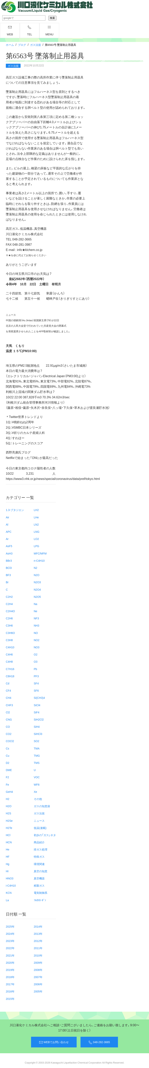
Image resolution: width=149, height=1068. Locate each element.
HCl (8, 835)
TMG (37, 755)
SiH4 (37, 727)
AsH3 (9, 553)
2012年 (38, 941)
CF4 (8, 690)
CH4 (8, 698)
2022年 (10, 948)
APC (8, 532)
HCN (9, 842)
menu (49, 30)
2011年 (38, 948)
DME (9, 770)
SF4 (36, 683)
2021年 (10, 955)
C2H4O (10, 611)
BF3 (8, 575)
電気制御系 (40, 893)
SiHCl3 (38, 734)
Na (35, 604)
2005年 (38, 991)
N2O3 (37, 582)
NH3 (36, 625)
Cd (7, 683)
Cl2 (8, 712)
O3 (35, 661)
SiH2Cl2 (39, 719)
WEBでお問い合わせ (54, 1042)
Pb (35, 669)
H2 (7, 799)
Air (7, 517)
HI (7, 871)
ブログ (22, 45)
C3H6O (10, 633)
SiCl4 (37, 705)
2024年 (10, 934)
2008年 (38, 970)
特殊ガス (39, 856)
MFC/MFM (40, 553)
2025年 (10, 926)
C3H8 (9, 640)
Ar (7, 539)
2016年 (10, 991)
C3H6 (9, 625)
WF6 (37, 784)
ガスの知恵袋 (42, 806)
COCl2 (10, 741)
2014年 (38, 926)
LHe (36, 517)
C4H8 (9, 661)
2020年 (10, 962)
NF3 (36, 618)
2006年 (38, 984)
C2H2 (9, 597)
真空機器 (39, 878)
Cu (7, 755)
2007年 (38, 977)
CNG (9, 719)
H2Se (9, 821)
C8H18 (10, 676)
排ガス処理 (40, 849)
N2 (35, 568)
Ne (35, 611)
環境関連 (39, 864)
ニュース (39, 821)
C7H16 (10, 669)
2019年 (10, 970)
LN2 (36, 524)
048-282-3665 (99, 1042)
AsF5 (9, 546)
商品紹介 (39, 842)
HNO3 (9, 878)
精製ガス (39, 885)
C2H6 (9, 618)
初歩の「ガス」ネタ (45, 835)
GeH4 (9, 792)
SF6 (36, 690)
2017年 (10, 984)
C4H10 (10, 647)
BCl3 (9, 568)
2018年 (10, 977)
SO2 (36, 741)
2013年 (38, 934)
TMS (37, 763)
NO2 (36, 640)
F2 (7, 777)
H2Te (9, 828)
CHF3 (9, 705)
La (7, 900)
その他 (38, 799)
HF (8, 856)
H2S (8, 813)
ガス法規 (35, 45)
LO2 (36, 539)
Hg (7, 864)
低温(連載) (40, 828)
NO (36, 633)
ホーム (10, 45)
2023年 (10, 941)
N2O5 (37, 597)
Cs (7, 748)
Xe (35, 792)
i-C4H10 (11, 885)
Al (7, 524)
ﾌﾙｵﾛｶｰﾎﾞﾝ (40, 900)
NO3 (36, 647)
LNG (36, 532)
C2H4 (9, 604)
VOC (37, 777)
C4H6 (9, 654)
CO (8, 727)
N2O (36, 575)
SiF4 (36, 712)
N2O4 (37, 589)
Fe (7, 784)
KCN (9, 893)
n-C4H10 (39, 560)
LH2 (36, 510)
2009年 (38, 962)
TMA (37, 748)
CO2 (8, 734)
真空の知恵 (40, 871)
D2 (7, 763)
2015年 (10, 999)
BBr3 (9, 560)
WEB (10, 30)
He (7, 849)
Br (7, 582)
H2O (8, 806)
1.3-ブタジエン (15, 510)
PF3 (36, 676)
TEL (29, 30)
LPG (36, 546)
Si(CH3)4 (39, 698)
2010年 (38, 955)
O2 (35, 654)
